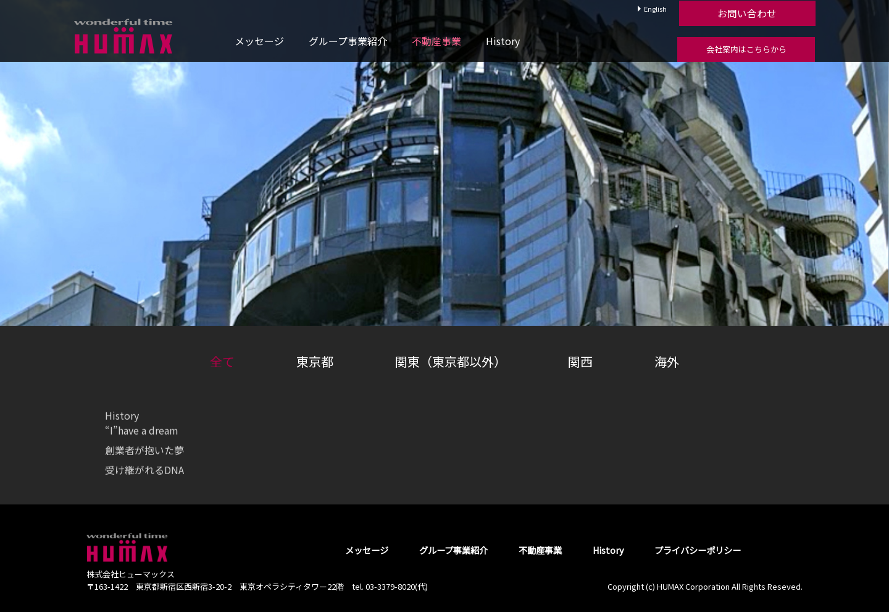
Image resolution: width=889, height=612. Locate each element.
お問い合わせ (745, 13)
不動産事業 (436, 40)
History (503, 40)
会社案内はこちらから (746, 49)
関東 (450, 361)
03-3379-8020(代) (396, 586)
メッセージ (259, 40)
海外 (666, 361)
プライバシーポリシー (697, 549)
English (655, 9)
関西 (580, 361)
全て (222, 361)
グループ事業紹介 (348, 40)
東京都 (314, 361)
